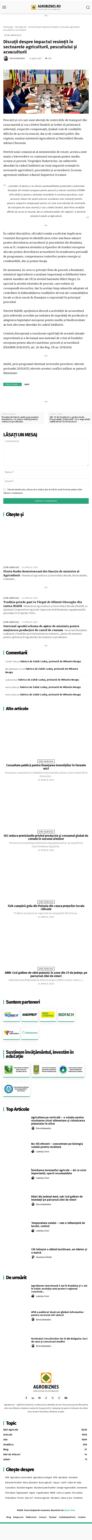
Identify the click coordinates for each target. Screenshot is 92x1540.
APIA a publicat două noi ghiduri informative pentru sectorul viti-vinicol (57, 1314)
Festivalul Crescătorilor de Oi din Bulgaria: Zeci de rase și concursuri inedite (59, 1340)
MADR (26, 384)
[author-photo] (33, 1128)
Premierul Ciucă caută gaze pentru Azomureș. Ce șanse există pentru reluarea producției (20, 419)
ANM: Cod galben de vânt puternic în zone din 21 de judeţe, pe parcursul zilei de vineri (46, 974)
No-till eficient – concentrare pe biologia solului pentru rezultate (57, 1145)
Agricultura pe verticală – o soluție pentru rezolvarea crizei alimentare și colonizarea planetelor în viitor (58, 1120)
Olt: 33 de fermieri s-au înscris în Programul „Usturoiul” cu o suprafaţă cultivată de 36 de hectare (70, 419)
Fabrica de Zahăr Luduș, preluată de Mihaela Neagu (50, 661)
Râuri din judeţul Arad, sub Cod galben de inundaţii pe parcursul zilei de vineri (57, 1198)
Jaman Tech (69, 1510)
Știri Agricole (20, 27)
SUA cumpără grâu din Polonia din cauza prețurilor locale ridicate (46, 907)
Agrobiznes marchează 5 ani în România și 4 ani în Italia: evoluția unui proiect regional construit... (59, 1288)
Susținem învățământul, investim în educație (40, 1054)
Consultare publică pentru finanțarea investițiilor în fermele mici (46, 766)
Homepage (8, 27)
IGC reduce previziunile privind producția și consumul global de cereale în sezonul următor (46, 837)
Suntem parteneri (23, 1002)
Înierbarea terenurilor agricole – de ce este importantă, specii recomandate (58, 1172)
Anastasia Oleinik (44, 1257)
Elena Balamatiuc (17, 58)
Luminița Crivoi (42, 1152)
